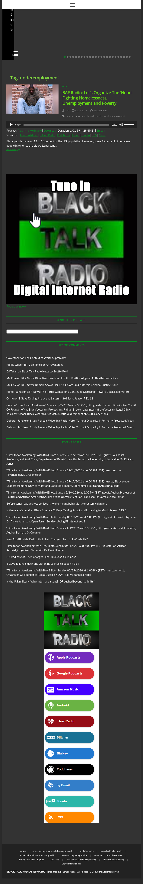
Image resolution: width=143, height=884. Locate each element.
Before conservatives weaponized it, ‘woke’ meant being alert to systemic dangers (56, 503)
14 (101, 57)
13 (99, 57)
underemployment (99, 116)
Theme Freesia (68, 871)
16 (107, 57)
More (102, 135)
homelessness (73, 116)
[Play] (11, 125)
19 (115, 57)
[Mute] (121, 125)
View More (14, 55)
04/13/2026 (94, 49)
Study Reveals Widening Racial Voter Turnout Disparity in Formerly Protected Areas (82, 420)
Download (50, 130)
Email (75, 135)
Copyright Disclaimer (71, 863)
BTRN (23, 851)
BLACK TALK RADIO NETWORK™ (26, 871)
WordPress (82, 871)
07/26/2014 (79, 110)
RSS (94, 135)
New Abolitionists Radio (97, 33)
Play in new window (30, 130)
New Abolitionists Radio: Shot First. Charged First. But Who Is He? (36, 41)
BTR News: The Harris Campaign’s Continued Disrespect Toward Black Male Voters (78, 391)
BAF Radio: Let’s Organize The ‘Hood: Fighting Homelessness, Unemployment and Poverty (97, 98)
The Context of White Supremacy (45, 357)
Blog (54, 30)
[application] (71, 124)
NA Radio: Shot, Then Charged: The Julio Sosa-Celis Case (105, 41)
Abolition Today (87, 851)
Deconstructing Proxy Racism (74, 855)
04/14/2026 (24, 49)
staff (10, 49)
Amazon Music (29, 135)
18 (113, 57)
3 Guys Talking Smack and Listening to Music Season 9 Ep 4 (42, 563)
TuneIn (85, 135)
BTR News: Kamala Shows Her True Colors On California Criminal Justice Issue (69, 385)
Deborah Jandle (16, 420)
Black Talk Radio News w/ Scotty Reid (28, 30)
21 (121, 57)
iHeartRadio (47, 135)
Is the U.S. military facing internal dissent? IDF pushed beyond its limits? (50, 581)
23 (127, 57)
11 (93, 57)
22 (124, 57)
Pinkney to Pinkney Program (31, 859)
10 (90, 57)
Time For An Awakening (48, 364)
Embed (101, 130)
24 (130, 57)
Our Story (55, 859)
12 (96, 57)
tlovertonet (13, 357)
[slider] (66, 125)
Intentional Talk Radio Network (108, 855)
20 (118, 57)
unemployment (117, 116)
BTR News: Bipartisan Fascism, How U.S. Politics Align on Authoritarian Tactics (69, 378)
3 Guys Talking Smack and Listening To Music (52, 851)
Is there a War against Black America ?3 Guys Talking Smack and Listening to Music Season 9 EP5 (66, 510)
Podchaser (63, 135)
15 (104, 57)
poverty (85, 116)
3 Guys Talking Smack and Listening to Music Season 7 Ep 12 (56, 398)
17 (110, 57)
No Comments (44, 49)
